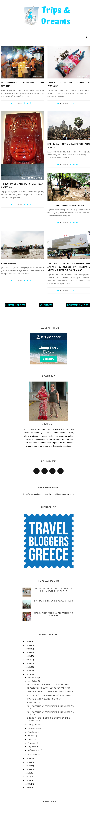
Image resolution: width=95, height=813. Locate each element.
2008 (27, 787)
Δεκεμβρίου (33, 677)
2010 (27, 780)
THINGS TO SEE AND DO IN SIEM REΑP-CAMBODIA (22, 185)
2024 (27, 649)
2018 (27, 671)
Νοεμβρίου (32, 681)
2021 (27, 660)
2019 (27, 667)
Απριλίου (32, 743)
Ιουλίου (31, 736)
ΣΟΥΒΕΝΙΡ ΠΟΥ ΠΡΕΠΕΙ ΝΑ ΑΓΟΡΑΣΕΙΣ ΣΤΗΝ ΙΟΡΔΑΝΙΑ (53, 614)
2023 (27, 652)
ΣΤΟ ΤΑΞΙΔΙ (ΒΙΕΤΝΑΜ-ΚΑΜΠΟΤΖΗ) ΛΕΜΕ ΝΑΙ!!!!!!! (69, 146)
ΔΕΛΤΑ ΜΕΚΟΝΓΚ (9, 263)
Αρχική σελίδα (46, 305)
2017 (27, 674)
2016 (27, 758)
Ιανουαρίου (33, 754)
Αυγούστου (33, 732)
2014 (27, 766)
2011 (27, 777)
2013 (27, 769)
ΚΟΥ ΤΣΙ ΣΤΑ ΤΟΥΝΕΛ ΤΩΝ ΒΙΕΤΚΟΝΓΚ (66, 205)
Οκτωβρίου (33, 725)
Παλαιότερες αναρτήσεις (78, 305)
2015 (27, 762)
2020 (27, 663)
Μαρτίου (31, 746)
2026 (27, 641)
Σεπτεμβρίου (33, 728)
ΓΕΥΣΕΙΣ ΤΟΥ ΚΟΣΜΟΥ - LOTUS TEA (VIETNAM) (69, 84)
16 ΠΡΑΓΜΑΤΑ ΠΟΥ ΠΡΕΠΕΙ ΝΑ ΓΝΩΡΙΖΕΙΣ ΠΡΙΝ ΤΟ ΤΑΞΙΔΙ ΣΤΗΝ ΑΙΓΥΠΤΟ (53, 590)
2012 (27, 773)
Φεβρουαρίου (34, 750)
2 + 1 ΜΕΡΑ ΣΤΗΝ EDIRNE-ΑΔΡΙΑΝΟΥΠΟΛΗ (53, 601)
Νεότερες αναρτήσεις (15, 305)
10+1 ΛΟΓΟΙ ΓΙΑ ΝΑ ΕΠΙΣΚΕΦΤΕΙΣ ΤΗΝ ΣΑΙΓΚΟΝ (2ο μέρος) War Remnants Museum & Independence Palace (69, 266)
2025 (27, 645)
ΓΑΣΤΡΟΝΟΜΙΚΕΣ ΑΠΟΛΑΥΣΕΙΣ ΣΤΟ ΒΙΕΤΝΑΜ (22, 84)
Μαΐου (31, 739)
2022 (27, 656)
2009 (27, 784)
